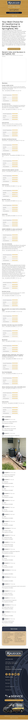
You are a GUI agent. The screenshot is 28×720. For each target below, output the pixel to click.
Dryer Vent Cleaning (19, 640)
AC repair (5, 637)
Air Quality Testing (19, 633)
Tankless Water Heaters (20, 632)
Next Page (4, 625)
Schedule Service (14, 12)
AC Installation (6, 636)
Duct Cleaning (18, 639)
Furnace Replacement (8, 633)
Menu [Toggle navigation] (14, 16)
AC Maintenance (7, 638)
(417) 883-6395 (14, 7)
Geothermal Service (19, 641)
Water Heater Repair (8, 640)
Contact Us (14, 700)
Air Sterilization (18, 638)
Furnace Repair (6, 632)
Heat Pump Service (7, 639)
